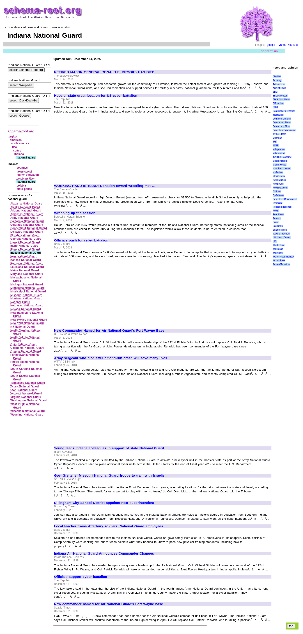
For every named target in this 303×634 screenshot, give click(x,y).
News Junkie (279, 180)
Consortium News (282, 122)
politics (21, 185)
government (24, 171)
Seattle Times (280, 230)
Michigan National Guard (26, 284)
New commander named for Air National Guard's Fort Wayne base (108, 604)
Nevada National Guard (25, 309)
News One (278, 184)
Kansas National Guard (25, 260)
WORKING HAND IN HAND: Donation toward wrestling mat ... (104, 186)
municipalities (25, 178)
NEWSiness (279, 176)
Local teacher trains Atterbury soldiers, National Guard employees (108, 526)
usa (14, 147)
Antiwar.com (279, 84)
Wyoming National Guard (26, 414)
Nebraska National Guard (27, 305)
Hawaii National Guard (25, 242)
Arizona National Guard (25, 210)
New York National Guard (27, 323)
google (271, 44)
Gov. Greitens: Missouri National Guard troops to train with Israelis (109, 475)
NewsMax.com (280, 187)
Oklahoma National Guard (27, 347)
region (13, 136)
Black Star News (281, 99)
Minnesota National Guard (27, 287)
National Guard (20, 302)
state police (24, 189)
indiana (19, 154)
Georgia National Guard (25, 238)
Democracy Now (281, 126)
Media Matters (280, 161)
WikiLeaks (278, 249)
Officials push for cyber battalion (81, 240)
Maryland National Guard (26, 274)
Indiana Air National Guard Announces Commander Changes (104, 553)
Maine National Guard (24, 270)
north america (20, 143)
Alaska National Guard (25, 207)
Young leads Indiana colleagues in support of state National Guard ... (111, 448)
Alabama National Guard (26, 203)
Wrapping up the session (74, 213)
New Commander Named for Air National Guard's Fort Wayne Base (109, 330)
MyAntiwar (278, 172)
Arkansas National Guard (27, 214)
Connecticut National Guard (28, 228)
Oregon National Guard (25, 351)
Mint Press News (281, 168)
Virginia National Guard (25, 397)
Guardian (277, 138)
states (17, 150)
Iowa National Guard (23, 256)
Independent (279, 149)
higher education (27, 174)
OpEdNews (278, 195)
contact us (269, 51)
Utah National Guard (23, 390)
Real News (278, 214)
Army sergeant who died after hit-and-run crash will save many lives (110, 358)
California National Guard (27, 221)
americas (16, 140)
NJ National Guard (22, 326)
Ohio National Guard (23, 344)
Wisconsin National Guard (27, 411)
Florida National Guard (25, 235)
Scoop (276, 222)
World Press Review (283, 256)
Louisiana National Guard (27, 267)
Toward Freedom (281, 233)
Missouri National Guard (26, 295)
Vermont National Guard (26, 393)
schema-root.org (21, 131)
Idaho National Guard (24, 245)
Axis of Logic (279, 88)
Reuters (277, 218)
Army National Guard (24, 217)
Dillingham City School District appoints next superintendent (104, 503)
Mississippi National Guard (28, 291)
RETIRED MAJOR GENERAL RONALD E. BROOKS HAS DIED (104, 72)
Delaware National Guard (26, 231)
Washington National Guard (28, 400)
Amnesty (277, 80)
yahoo (282, 44)
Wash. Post (279, 245)
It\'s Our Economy (282, 157)
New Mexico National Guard (28, 319)
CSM (275, 107)
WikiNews (278, 253)
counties (22, 167)
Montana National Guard (26, 298)
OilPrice (277, 191)
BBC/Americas (280, 95)
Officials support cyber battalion (80, 577)
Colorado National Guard (26, 224)
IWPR (276, 145)
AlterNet (277, 76)
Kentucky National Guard (27, 263)
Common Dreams (282, 118)
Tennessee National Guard (27, 382)
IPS (274, 141)
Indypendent (279, 153)
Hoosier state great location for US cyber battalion (95, 95)
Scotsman (278, 226)
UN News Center (281, 237)
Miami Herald (280, 164)
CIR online (278, 103)
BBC (275, 92)
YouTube (293, 44)
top (291, 626)
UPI (275, 241)
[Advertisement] (92, 146)
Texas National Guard (24, 386)
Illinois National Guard (25, 249)
